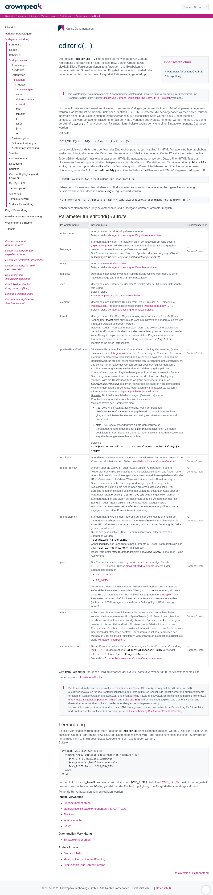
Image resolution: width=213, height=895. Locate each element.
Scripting (14, 168)
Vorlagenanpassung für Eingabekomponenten (134, 235)
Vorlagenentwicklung (17, 39)
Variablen (14, 153)
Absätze (69, 814)
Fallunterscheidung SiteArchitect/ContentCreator (153, 711)
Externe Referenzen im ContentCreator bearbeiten (134, 658)
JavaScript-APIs (18, 188)
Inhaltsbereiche (73, 820)
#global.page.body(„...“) (157, 305)
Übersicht (10, 27)
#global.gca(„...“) (101, 305)
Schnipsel (15, 54)
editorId (20, 104)
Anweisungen (19, 65)
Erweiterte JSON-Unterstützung (23, 216)
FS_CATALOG (104, 574)
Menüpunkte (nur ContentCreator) (84, 859)
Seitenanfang (200, 872)
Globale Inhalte (73, 853)
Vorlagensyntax (18, 60)
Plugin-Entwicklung (16, 210)
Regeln (13, 49)
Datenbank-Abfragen (24, 143)
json (18, 128)
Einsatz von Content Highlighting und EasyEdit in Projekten (137, 97)
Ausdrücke (18, 69)
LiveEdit (134, 699)
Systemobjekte (20, 138)
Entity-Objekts (118, 263)
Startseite (10, 16)
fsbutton (20, 113)
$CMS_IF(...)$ (169, 782)
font (18, 108)
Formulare (15, 44)
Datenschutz (163, 888)
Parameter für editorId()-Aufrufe (185, 71)
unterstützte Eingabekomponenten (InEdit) (92, 699)
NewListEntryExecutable (140, 565)
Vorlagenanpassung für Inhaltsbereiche (130, 309)
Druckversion (182, 872)
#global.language (102, 245)
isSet (19, 123)
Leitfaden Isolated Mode (19, 293)
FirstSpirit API (17, 183)
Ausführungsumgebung (25, 147)
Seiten (67, 825)
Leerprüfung (174, 76)
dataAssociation (25, 99)
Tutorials (10, 228)
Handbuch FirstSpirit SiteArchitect (24, 259)
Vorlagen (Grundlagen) (18, 33)
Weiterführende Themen (19, 222)
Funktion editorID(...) (92, 677)
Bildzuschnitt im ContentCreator (155, 461)
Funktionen (18, 79)
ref (17, 133)
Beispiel (166, 594)
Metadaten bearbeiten (110, 639)
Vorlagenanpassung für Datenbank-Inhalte (132, 267)
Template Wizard (19, 198)
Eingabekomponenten (77, 802)
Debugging (15, 163)
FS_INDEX (102, 580)
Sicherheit (15, 193)
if (17, 118)
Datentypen (18, 74)
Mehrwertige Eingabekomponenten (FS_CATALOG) (95, 808)
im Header (20, 84)
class (19, 94)
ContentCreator (18, 158)
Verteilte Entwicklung (21, 204)
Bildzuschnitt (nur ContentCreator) (85, 864)
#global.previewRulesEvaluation (139, 391)
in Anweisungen (23, 89)
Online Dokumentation (80, 28)
